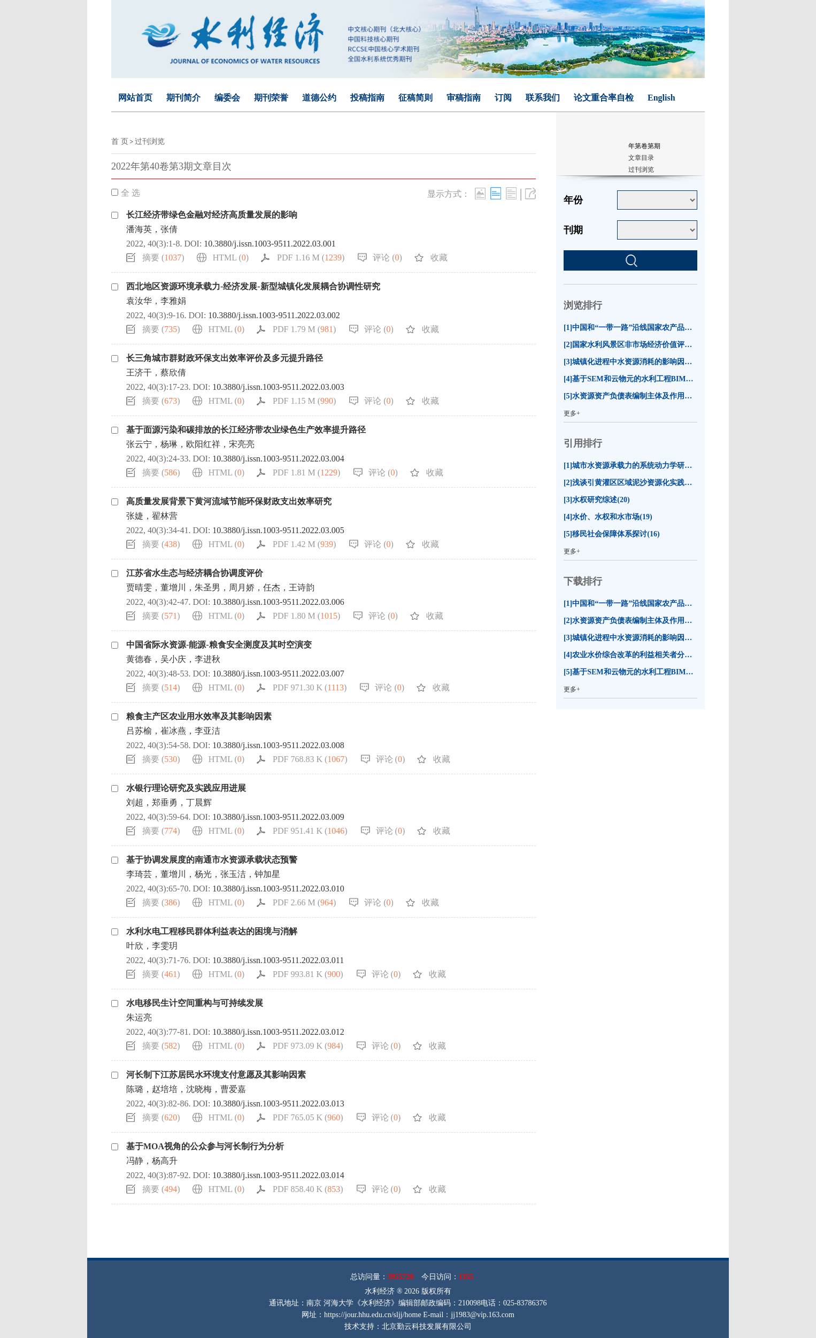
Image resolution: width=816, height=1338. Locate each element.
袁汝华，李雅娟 (156, 300)
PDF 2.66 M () (304, 902)
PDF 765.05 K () (308, 1117)
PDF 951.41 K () (310, 830)
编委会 (227, 97)
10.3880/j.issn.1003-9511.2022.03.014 (278, 1175)
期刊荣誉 (271, 97)
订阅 (503, 97)
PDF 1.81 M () (306, 472)
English (661, 97)
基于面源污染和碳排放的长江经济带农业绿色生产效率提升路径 (246, 429)
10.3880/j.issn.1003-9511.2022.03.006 (278, 601)
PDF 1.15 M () (304, 400)
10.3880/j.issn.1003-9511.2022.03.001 (270, 243)
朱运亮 (139, 1017)
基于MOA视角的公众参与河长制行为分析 (205, 1146)
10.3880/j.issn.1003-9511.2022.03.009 (278, 816)
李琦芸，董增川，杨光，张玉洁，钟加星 (203, 874)
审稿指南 (464, 97)
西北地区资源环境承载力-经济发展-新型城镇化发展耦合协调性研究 (253, 286)
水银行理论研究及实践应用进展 (186, 788)
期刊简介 (183, 97)
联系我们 (543, 97)
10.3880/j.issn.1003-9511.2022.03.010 (278, 888)
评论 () (387, 257)
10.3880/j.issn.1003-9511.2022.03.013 (278, 1103)
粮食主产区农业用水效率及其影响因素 (199, 716)
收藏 (439, 257)
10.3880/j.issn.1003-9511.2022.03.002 (274, 315)
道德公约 (319, 97)
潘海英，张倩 (152, 229)
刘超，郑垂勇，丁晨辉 (169, 802)
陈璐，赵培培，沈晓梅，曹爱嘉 (186, 1089)
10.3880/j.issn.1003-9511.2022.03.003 (278, 386)
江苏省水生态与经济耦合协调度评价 (194, 573)
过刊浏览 (150, 141)
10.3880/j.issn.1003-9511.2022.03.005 (278, 530)
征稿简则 (415, 97)
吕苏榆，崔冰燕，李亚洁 (173, 730)
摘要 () (163, 257)
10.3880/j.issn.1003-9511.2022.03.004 (278, 458)
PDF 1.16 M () (310, 257)
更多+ (572, 413)
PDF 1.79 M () (304, 329)
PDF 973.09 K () (308, 1045)
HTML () (231, 257)
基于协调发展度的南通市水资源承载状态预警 (211, 859)
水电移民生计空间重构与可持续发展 (194, 1003)
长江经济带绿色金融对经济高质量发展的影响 (211, 214)
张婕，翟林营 (152, 515)
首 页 (119, 141)
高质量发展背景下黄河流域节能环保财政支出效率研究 (229, 501)
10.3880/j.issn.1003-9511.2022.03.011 (278, 960)
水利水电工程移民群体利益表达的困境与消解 (211, 931)
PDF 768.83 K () (310, 759)
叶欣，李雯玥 (152, 945)
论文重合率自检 (604, 97)
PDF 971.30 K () (310, 687)
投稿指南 (367, 97)
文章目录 (641, 158)
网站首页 (135, 97)
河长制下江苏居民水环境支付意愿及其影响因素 (216, 1074)
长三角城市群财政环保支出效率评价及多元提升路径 (224, 358)
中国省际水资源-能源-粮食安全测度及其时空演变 (219, 644)
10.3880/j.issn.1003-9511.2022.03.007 (278, 673)
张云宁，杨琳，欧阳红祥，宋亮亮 (190, 444)
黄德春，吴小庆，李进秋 (173, 659)
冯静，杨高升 (152, 1160)
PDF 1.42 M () (304, 544)
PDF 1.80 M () (306, 615)
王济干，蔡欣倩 (156, 372)
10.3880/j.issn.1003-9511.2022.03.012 (278, 1031)
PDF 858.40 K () (308, 1189)
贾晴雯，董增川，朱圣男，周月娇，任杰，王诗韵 (220, 587)
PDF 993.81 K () (308, 974)
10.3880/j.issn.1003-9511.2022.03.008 (278, 745)
